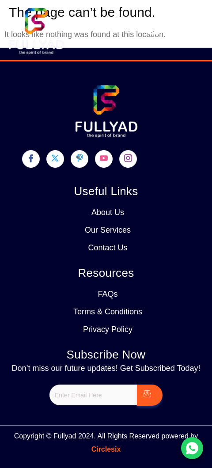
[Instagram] (128, 159)
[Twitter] (55, 159)
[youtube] (104, 159)
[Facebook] (31, 159)
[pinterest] (79, 159)
